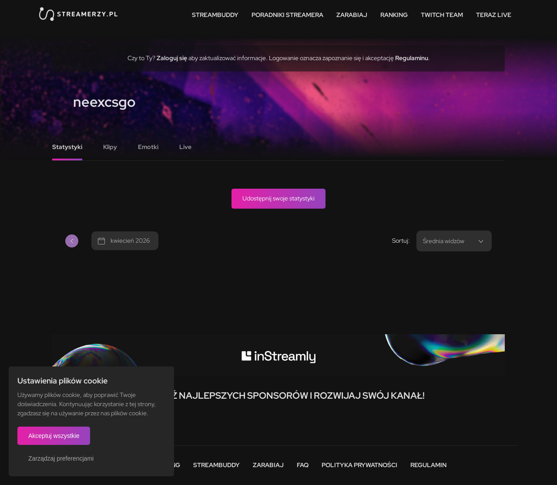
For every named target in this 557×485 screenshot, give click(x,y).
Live (185, 147)
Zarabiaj (351, 15)
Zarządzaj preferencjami (61, 458)
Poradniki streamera (287, 15)
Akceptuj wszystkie (53, 435)
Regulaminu (411, 58)
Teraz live (493, 15)
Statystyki (67, 147)
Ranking (394, 15)
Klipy (110, 147)
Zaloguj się (172, 58)
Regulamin (428, 465)
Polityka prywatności (359, 465)
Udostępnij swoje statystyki (278, 198)
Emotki (148, 147)
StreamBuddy (215, 15)
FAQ (303, 465)
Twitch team (442, 15)
